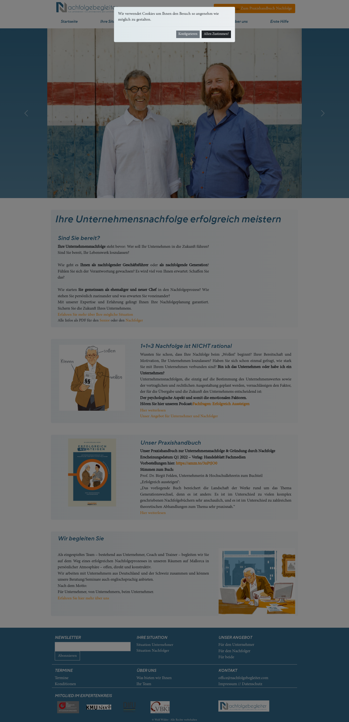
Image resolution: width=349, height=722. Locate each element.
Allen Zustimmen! (216, 34)
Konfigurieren (188, 34)
